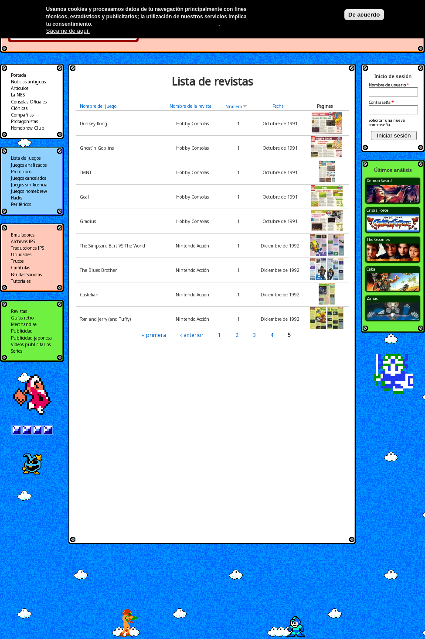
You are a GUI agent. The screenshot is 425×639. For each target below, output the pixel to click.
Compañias (22, 115)
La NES (18, 95)
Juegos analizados (29, 165)
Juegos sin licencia (29, 185)
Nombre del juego (98, 106)
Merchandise (24, 324)
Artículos (19, 88)
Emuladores (22, 235)
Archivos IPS (23, 241)
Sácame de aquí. (68, 30)
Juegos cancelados (28, 178)
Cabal (372, 269)
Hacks (16, 198)
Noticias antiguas (28, 82)
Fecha (278, 106)
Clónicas (19, 108)
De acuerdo (364, 14)
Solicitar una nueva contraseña (387, 122)
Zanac (372, 298)
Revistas (19, 311)
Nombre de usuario (389, 85)
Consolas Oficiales (29, 102)
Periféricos (21, 204)
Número (236, 106)
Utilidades (21, 254)
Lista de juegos (26, 158)
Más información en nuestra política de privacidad (156, 24)
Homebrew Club (27, 128)
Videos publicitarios (31, 344)
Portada (18, 75)
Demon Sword (379, 180)
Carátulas (20, 268)
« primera (154, 335)
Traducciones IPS (27, 248)
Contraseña (381, 102)
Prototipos (21, 171)
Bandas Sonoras (26, 274)
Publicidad (22, 331)
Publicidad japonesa (31, 338)
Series (16, 351)
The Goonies (378, 239)
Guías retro (22, 318)
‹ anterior (192, 335)
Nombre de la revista (190, 106)
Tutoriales (21, 281)
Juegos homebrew (29, 191)
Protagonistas (24, 121)
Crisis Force (377, 210)
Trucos (17, 261)
